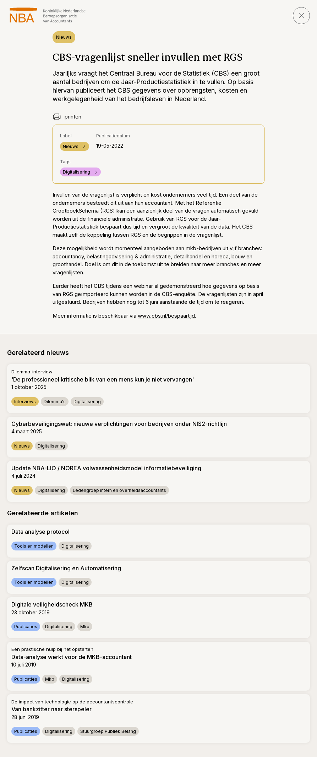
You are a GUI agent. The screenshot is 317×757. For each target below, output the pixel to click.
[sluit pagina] (301, 15)
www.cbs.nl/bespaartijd (166, 315)
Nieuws (64, 37)
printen (67, 117)
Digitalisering (80, 172)
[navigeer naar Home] (47, 15)
